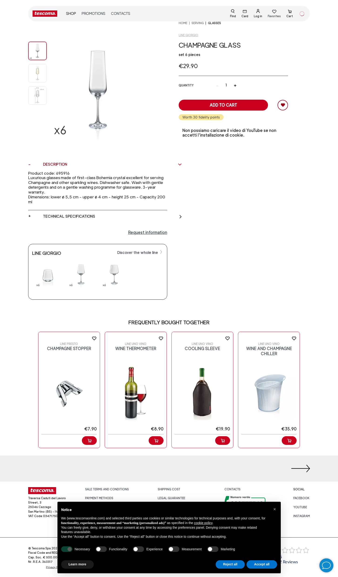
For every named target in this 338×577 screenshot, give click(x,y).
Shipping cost (169, 489)
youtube (300, 507)
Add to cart (223, 105)
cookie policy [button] (203, 523)
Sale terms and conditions (107, 489)
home (183, 23)
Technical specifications (112, 216)
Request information (147, 232)
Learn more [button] (77, 564)
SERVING (197, 23)
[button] (274, 509)
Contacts (120, 13)
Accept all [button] (261, 564)
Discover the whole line (140, 252)
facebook (301, 498)
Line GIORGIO (188, 35)
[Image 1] (37, 73)
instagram (301, 516)
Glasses (214, 23)
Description (112, 164)
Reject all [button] (230, 564)
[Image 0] (37, 51)
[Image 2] (37, 95)
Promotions (93, 13)
